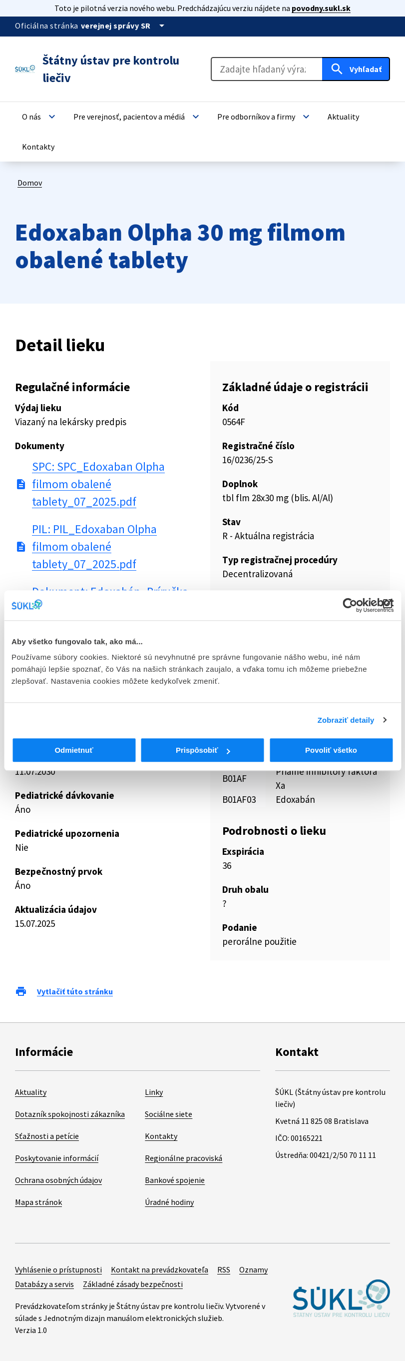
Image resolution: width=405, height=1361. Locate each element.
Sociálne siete (168, 1114)
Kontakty (161, 1136)
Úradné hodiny (169, 1202)
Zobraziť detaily (346, 720)
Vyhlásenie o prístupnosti (58, 1269)
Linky (154, 1092)
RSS (223, 1269)
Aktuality (30, 1092)
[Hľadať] (356, 69)
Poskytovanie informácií (56, 1158)
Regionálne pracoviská (183, 1158)
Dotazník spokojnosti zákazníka (70, 1114)
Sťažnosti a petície (47, 1136)
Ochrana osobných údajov (58, 1180)
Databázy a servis (44, 1284)
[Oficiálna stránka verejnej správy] (124, 26)
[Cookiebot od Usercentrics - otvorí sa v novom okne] (350, 605)
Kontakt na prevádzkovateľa (159, 1269)
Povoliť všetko (331, 750)
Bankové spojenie (175, 1180)
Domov (29, 183)
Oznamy (253, 1269)
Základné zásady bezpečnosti (133, 1284)
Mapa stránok (38, 1202)
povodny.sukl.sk (321, 8)
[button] (40, 117)
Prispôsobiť (203, 750)
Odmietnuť (73, 750)
